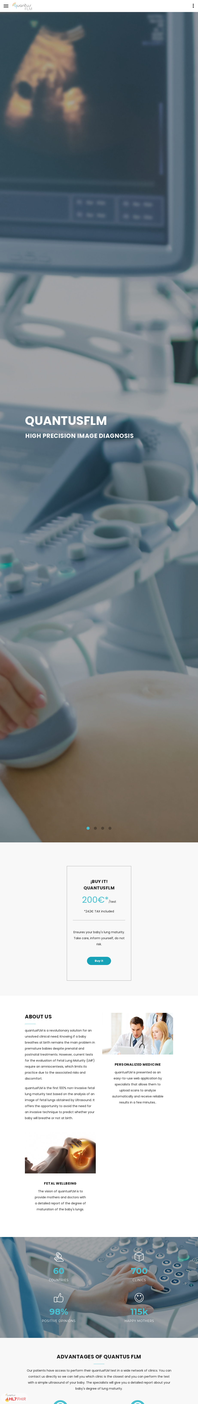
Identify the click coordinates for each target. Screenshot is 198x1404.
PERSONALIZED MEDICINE (138, 1064)
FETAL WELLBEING (60, 1183)
